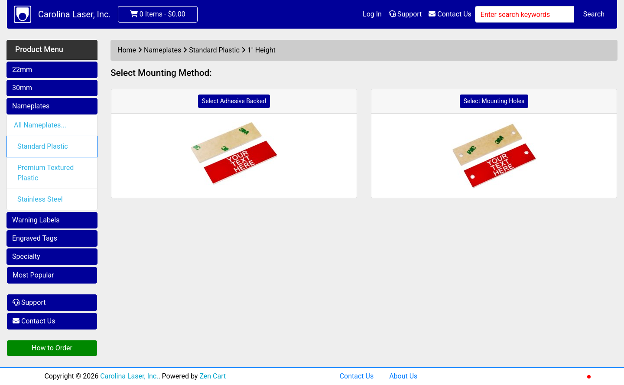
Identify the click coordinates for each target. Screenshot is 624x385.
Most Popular (33, 275)
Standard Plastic (42, 146)
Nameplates (30, 106)
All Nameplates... (40, 125)
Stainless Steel (40, 199)
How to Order (52, 348)
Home (126, 50)
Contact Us (450, 14)
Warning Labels (36, 220)
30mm (22, 88)
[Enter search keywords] (524, 14)
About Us (403, 376)
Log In (372, 14)
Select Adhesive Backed (234, 101)
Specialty (26, 256)
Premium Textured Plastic (45, 172)
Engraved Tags (34, 238)
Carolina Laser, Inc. (74, 14)
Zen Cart (212, 376)
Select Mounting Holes (494, 101)
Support (405, 14)
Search (593, 14)
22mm (22, 69)
